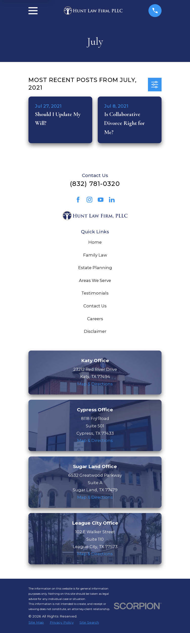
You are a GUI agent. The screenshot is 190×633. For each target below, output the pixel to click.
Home (95, 242)
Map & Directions (95, 383)
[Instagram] (89, 199)
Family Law (95, 255)
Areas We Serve (95, 280)
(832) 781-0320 (95, 183)
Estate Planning (95, 267)
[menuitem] (36, 622)
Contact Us (95, 305)
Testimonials (95, 293)
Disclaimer (95, 331)
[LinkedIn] (112, 199)
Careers (95, 318)
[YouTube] (100, 199)
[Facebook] (78, 199)
